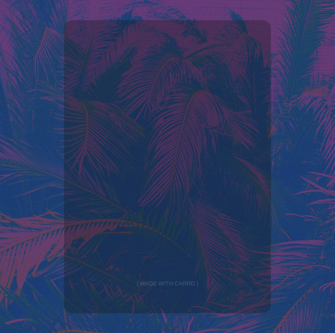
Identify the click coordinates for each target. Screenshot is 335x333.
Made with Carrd (167, 284)
